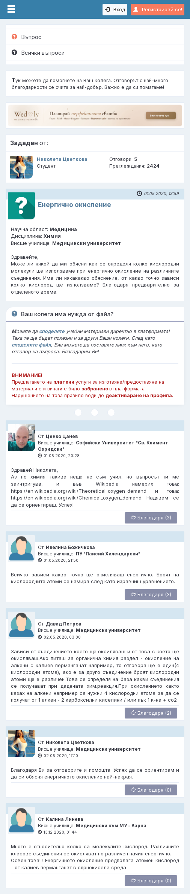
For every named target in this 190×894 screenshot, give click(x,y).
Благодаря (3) (151, 517)
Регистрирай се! (157, 9)
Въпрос (27, 36)
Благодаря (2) (151, 713)
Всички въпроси (38, 52)
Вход (115, 9)
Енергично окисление (74, 204)
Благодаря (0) (151, 790)
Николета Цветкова (62, 159)
